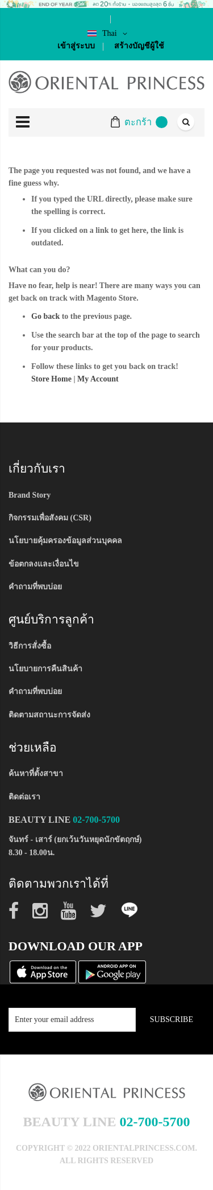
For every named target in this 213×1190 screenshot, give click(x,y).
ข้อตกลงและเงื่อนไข (44, 564)
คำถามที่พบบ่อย (35, 586)
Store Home (51, 379)
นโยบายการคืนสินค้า (45, 668)
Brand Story (30, 495)
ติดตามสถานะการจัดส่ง (49, 715)
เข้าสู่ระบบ (76, 46)
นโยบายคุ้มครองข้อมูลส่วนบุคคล (65, 540)
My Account (98, 379)
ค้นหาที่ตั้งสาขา (36, 773)
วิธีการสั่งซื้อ (30, 646)
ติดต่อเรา (24, 797)
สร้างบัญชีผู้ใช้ (139, 46)
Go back (45, 316)
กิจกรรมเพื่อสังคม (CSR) (50, 518)
